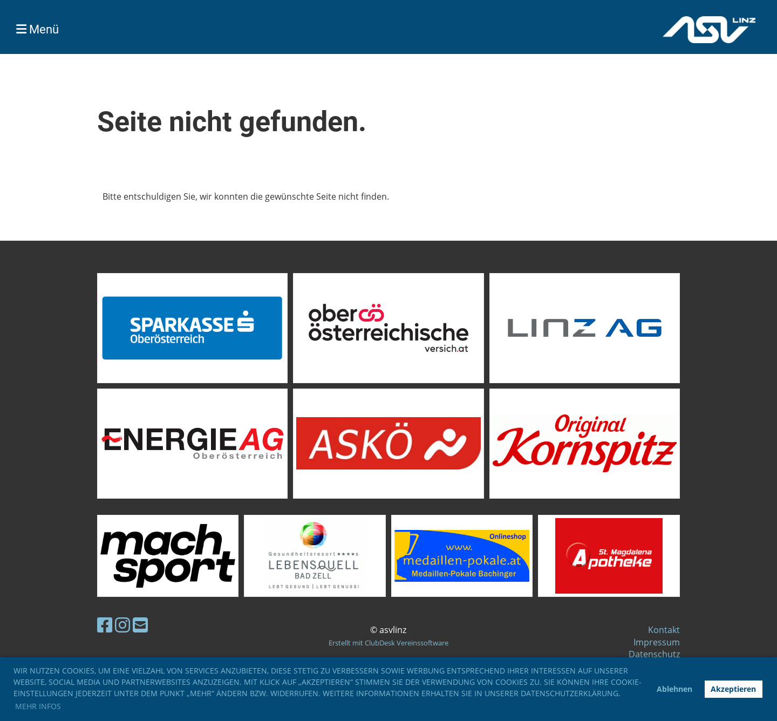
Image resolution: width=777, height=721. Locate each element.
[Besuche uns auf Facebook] (104, 624)
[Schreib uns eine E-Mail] (140, 624)
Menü (37, 29)
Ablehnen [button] (674, 689)
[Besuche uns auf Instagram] (122, 624)
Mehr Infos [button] (38, 706)
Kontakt (664, 630)
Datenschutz (654, 654)
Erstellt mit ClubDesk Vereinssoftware (388, 643)
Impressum (656, 642)
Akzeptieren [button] (733, 689)
